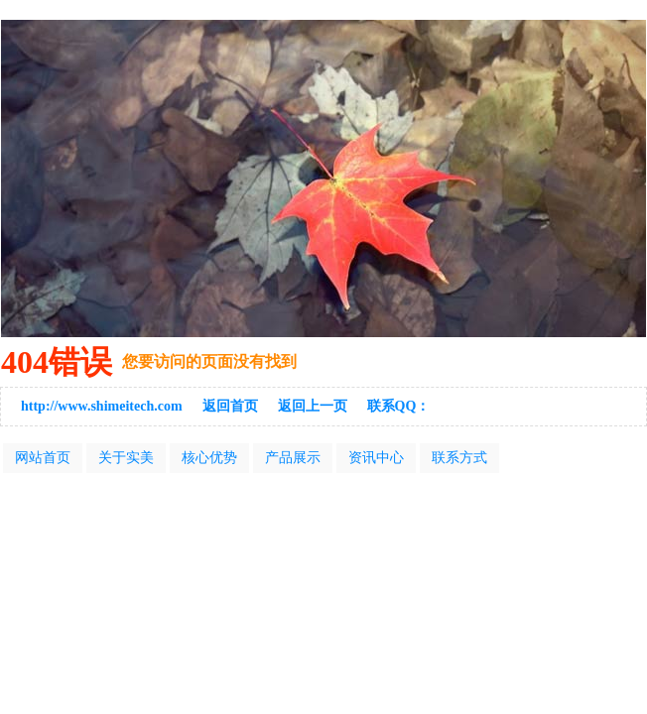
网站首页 (42, 457)
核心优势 (209, 457)
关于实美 (126, 457)
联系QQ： (399, 406)
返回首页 (230, 406)
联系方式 (459, 457)
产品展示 (293, 457)
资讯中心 (376, 457)
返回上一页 (312, 406)
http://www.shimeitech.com (102, 406)
